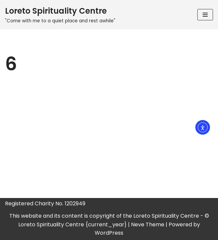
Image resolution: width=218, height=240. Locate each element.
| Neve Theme (146, 224)
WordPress (109, 233)
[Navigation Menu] (205, 14)
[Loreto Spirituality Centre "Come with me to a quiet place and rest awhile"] (60, 15)
